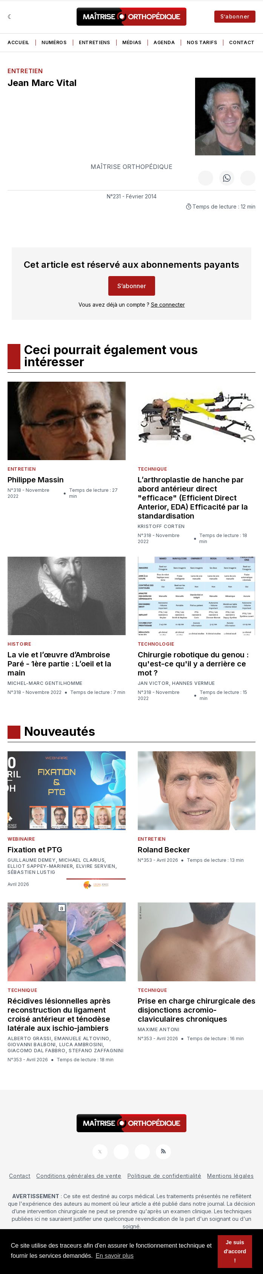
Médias (131, 42)
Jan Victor (153, 683)
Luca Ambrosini (81, 1045)
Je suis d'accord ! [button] (235, 1251)
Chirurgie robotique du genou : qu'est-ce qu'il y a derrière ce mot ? (193, 663)
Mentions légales (230, 1176)
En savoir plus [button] (114, 1256)
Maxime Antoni (159, 1030)
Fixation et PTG (35, 849)
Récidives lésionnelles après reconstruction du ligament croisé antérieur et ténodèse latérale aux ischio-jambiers (59, 1014)
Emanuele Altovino (81, 1039)
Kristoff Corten (161, 526)
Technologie (156, 644)
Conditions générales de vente (78, 1176)
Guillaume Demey (32, 860)
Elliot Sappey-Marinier (40, 866)
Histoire (19, 644)
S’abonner (234, 16)
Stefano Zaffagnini (96, 1051)
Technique (152, 469)
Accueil (18, 42)
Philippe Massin (36, 479)
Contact (242, 42)
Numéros (54, 42)
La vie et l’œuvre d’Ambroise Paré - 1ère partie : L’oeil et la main (59, 663)
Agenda (164, 42)
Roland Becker (164, 849)
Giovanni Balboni (32, 1045)
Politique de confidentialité (164, 1176)
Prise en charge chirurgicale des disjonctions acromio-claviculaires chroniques (196, 1010)
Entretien (25, 71)
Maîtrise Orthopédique (131, 166)
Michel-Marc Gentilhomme (45, 683)
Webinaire (21, 839)
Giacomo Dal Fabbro (37, 1051)
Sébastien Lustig (31, 872)
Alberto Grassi (29, 1039)
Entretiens (94, 42)
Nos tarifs (202, 42)
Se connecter (168, 304)
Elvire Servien (95, 866)
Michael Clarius (82, 860)
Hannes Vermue (193, 683)
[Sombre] (10, 16)
